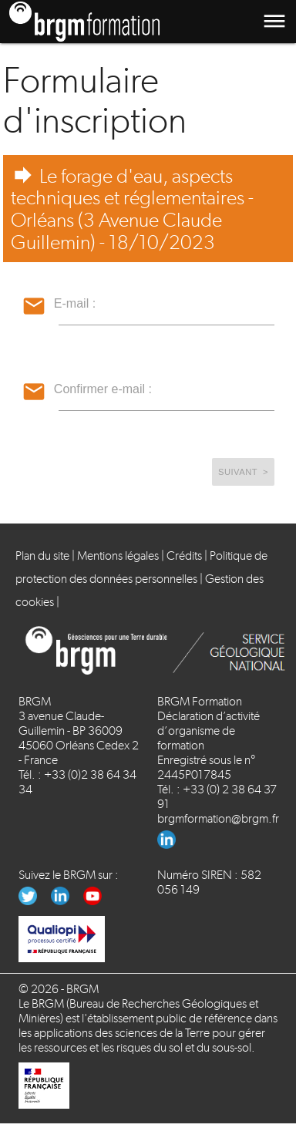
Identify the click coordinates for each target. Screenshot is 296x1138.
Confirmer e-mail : (103, 389)
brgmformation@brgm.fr (218, 818)
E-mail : (75, 303)
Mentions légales (118, 555)
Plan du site (42, 555)
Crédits (184, 555)
